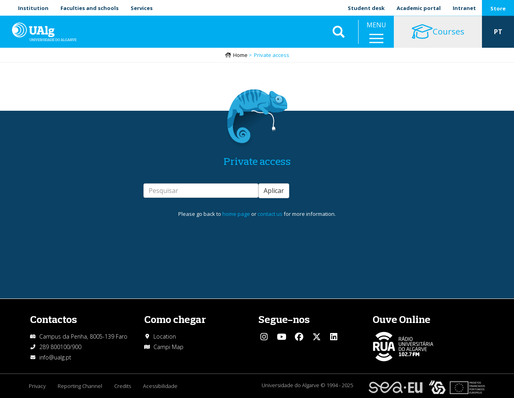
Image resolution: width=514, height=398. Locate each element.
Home (240, 55)
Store (498, 8)
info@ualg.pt (55, 357)
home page (236, 213)
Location (164, 336)
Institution (33, 8)
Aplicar (274, 190)
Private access (257, 161)
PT (498, 32)
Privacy (37, 386)
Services (142, 8)
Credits (122, 386)
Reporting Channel (80, 386)
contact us (270, 213)
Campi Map (168, 347)
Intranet (464, 8)
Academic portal (419, 8)
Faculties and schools (89, 8)
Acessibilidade (160, 386)
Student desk (366, 8)
